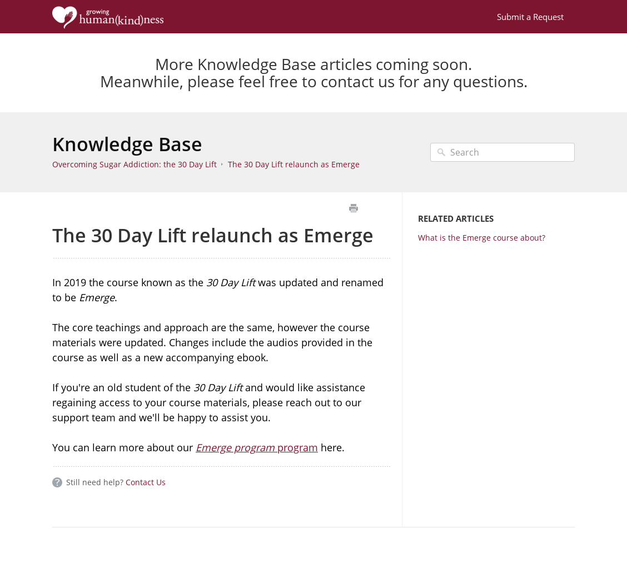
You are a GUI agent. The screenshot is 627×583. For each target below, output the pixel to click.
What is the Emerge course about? (481, 237)
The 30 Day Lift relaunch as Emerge (294, 164)
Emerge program (235, 447)
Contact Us (146, 482)
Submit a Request (530, 16)
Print (353, 208)
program (296, 447)
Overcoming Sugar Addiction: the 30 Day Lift (134, 164)
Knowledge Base (127, 144)
